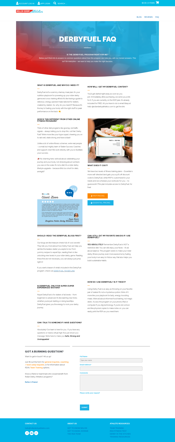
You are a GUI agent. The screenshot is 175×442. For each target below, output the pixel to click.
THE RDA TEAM (74, 434)
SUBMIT (85, 407)
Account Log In (25, 3)
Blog (139, 17)
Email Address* (85, 365)
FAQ (157, 17)
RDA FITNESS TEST (118, 431)
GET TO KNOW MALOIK (77, 428)
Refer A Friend (31, 382)
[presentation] (97, 399)
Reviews (148, 17)
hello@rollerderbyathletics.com (37, 428)
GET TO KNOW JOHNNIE (77, 431)
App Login (44, 3)
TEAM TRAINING (117, 428)
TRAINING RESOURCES (120, 437)
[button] (98, 196)
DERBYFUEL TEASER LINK (64, 271)
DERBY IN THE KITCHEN (120, 434)
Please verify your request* (90, 393)
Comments (84, 373)
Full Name (83, 356)
